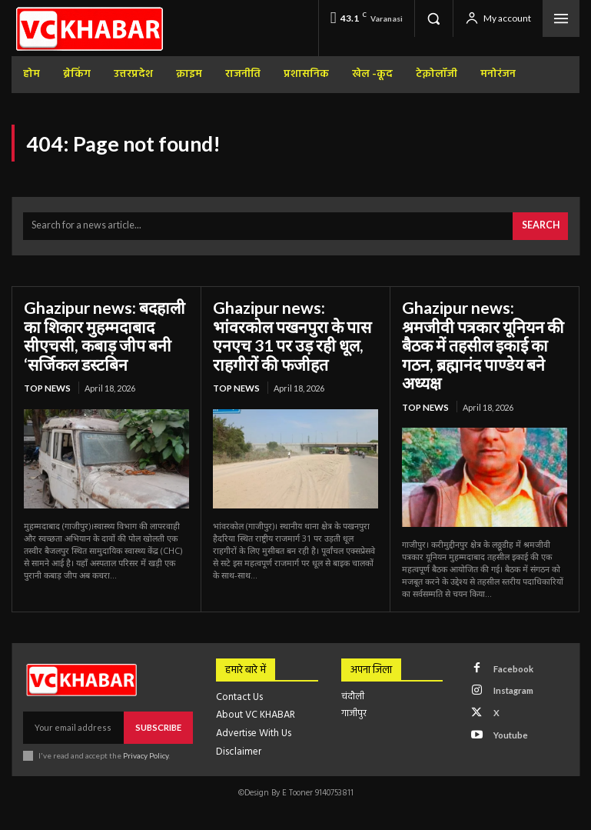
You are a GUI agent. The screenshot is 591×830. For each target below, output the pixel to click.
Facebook (510, 642)
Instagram (510, 663)
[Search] (541, 225)
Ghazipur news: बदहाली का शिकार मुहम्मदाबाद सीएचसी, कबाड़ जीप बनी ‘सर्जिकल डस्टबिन (100, 332)
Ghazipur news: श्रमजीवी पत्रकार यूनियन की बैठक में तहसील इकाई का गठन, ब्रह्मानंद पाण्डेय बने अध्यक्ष (480, 332)
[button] (433, 18)
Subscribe (159, 701)
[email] (74, 701)
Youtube (507, 703)
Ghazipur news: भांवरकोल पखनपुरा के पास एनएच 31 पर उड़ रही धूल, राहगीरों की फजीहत (295, 332)
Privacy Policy (145, 728)
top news (46, 382)
